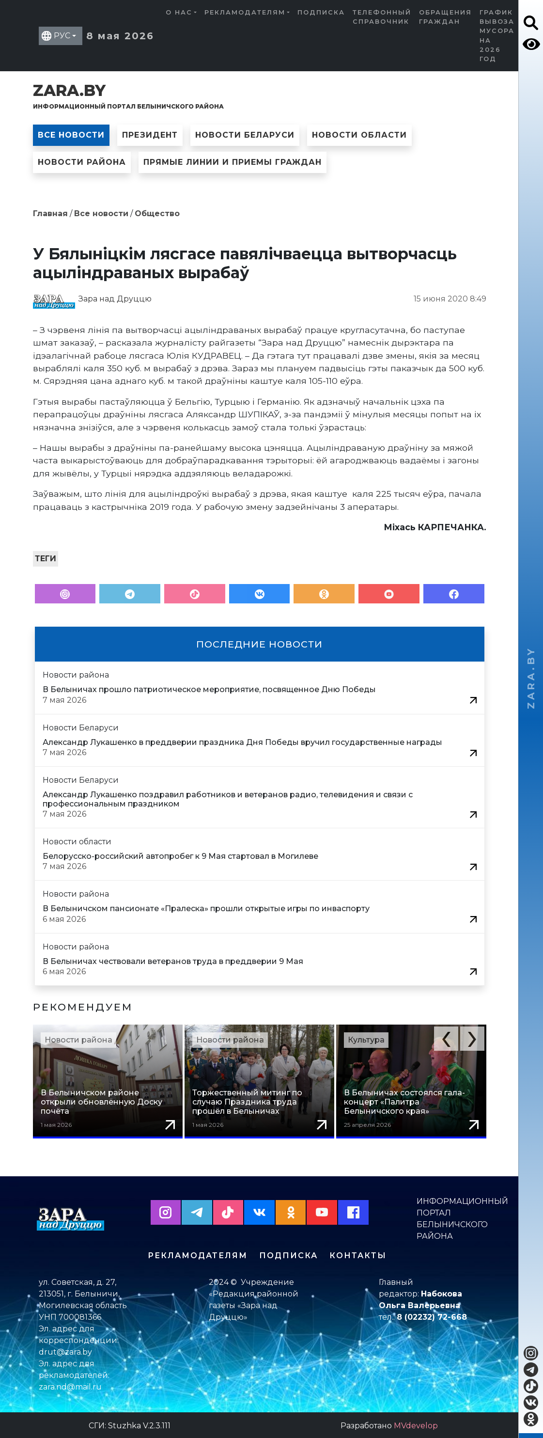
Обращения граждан (445, 17)
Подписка (321, 12)
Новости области (359, 135)
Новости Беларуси (245, 135)
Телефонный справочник (382, 17)
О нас (179, 12)
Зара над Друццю (115, 298)
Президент (150, 135)
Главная (50, 213)
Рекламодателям (244, 12)
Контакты (358, 1254)
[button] (446, 1039)
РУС (62, 35)
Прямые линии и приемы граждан (232, 162)
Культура (366, 1039)
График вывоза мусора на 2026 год (497, 36)
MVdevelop (416, 1424)
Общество (157, 213)
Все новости (71, 135)
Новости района (82, 162)
